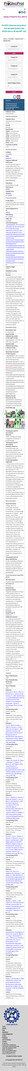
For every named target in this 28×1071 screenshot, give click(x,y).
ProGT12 (8, 586)
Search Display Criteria (14, 83)
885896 (8, 189)
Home (5, 39)
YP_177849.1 (9, 216)
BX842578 (8, 158)
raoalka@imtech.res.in (10, 1053)
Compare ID (14, 46)
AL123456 (8, 221)
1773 (7, 147)
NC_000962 (9, 195)
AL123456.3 (9, 154)
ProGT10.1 (9, 615)
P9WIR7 (8, 212)
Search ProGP (19, 39)
